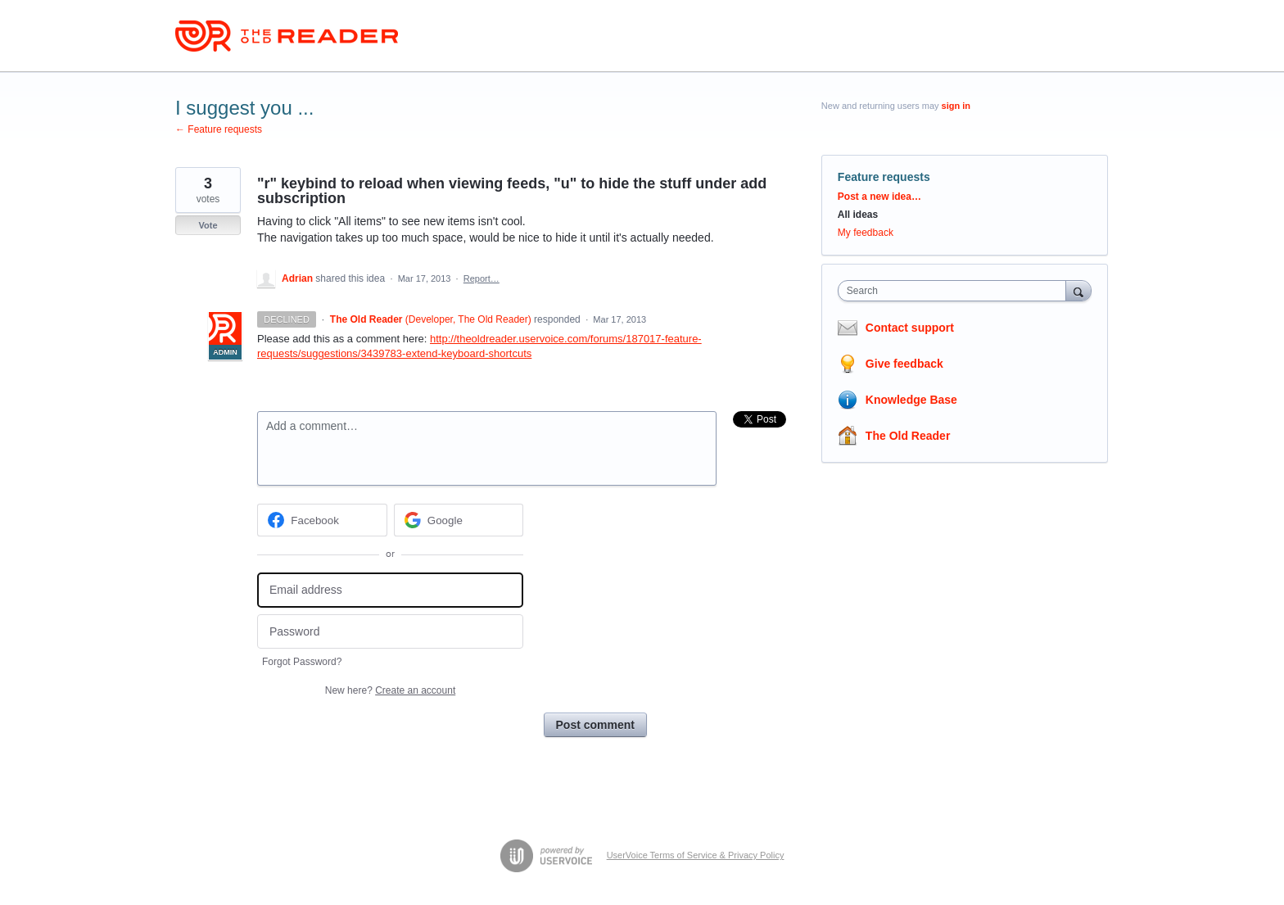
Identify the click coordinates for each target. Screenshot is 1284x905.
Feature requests (884, 176)
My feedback (865, 232)
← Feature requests (218, 129)
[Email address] (390, 590)
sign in (956, 106)
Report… (481, 278)
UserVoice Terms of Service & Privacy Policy (695, 855)
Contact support (910, 327)
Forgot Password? (301, 661)
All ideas (858, 214)
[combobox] (956, 290)
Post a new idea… (879, 196)
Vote (207, 225)
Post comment (595, 724)
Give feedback (904, 363)
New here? (390, 690)
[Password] (390, 631)
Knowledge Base (911, 399)
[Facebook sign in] (322, 520)
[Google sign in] (459, 520)
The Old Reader (908, 435)
